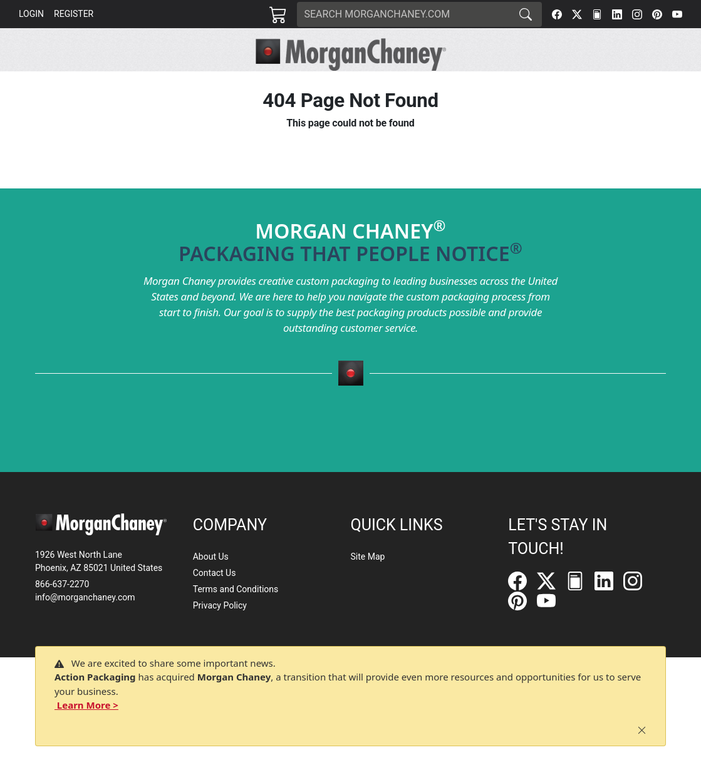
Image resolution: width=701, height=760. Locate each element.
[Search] (404, 14)
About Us (211, 557)
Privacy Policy (220, 605)
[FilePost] (597, 14)
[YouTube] (677, 14)
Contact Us (214, 573)
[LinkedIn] (617, 14)
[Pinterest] (657, 14)
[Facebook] (557, 14)
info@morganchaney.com (85, 597)
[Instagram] (637, 14)
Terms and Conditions (236, 589)
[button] (169, 85)
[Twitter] (577, 14)
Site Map (368, 557)
